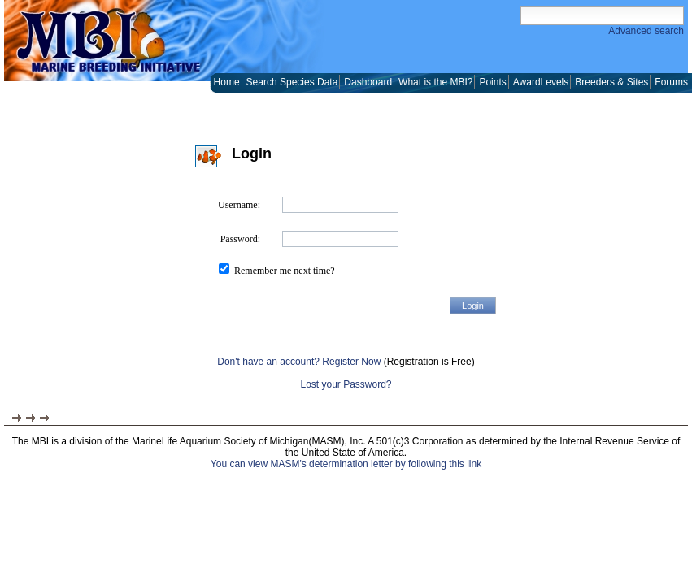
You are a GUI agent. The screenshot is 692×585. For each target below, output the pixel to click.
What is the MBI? (435, 82)
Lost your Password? (345, 384)
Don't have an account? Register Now (299, 361)
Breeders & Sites (611, 82)
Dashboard (368, 82)
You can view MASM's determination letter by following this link (346, 464)
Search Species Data (292, 82)
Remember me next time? (284, 270)
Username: (239, 204)
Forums (671, 82)
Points (492, 82)
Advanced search (646, 31)
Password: (240, 239)
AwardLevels (540, 82)
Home (227, 82)
